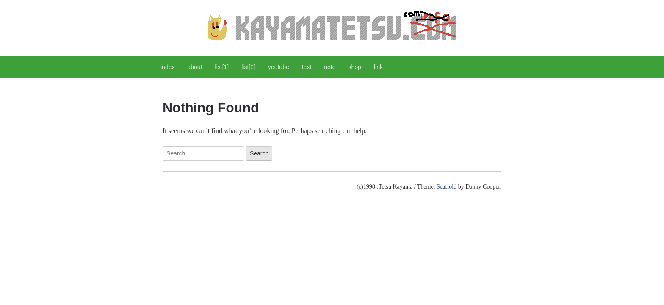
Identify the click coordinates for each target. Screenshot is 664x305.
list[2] (248, 67)
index (167, 67)
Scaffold (446, 186)
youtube (278, 67)
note (329, 67)
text (307, 67)
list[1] (222, 67)
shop (355, 67)
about (194, 67)
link (378, 67)
